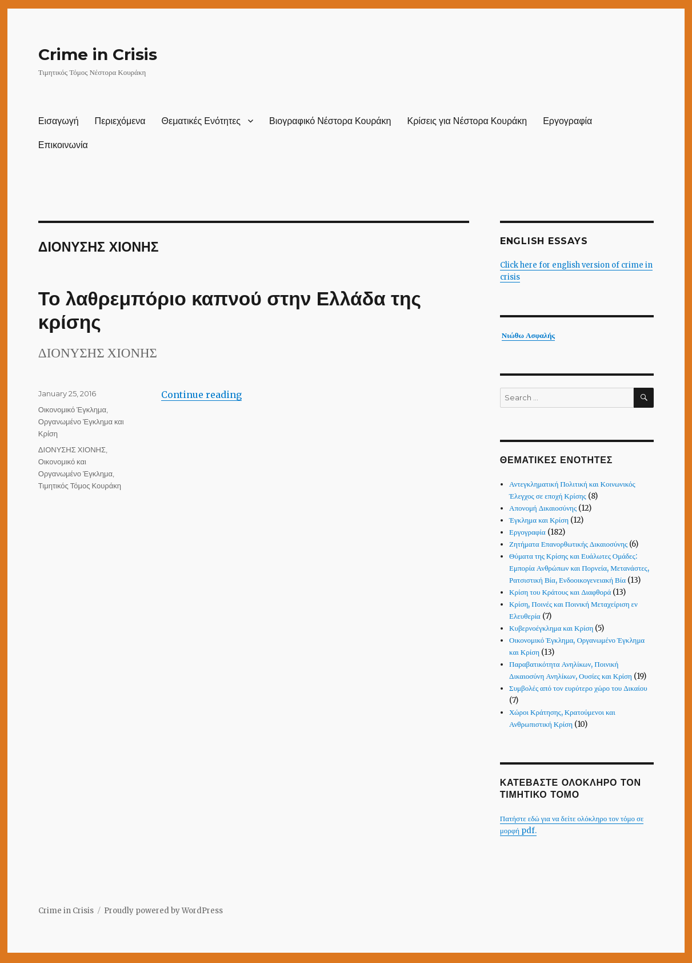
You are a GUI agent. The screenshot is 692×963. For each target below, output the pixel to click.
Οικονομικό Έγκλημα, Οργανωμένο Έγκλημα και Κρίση (81, 421)
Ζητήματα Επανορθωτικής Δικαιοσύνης (568, 544)
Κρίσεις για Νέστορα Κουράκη (467, 121)
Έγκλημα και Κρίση (539, 520)
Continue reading (201, 394)
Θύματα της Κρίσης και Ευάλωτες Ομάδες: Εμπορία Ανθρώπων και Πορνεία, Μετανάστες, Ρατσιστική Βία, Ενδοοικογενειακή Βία (579, 568)
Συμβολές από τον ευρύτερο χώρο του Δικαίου (578, 688)
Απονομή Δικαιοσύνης (543, 508)
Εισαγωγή (58, 121)
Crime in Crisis (97, 54)
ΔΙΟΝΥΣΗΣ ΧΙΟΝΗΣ (72, 449)
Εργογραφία (567, 121)
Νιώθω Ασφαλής (528, 335)
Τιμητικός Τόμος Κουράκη (79, 485)
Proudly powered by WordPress (163, 911)
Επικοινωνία (63, 145)
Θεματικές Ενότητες (201, 121)
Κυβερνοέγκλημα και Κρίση (551, 628)
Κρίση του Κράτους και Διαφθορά (560, 592)
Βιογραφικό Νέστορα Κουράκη (330, 121)
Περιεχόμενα (120, 121)
